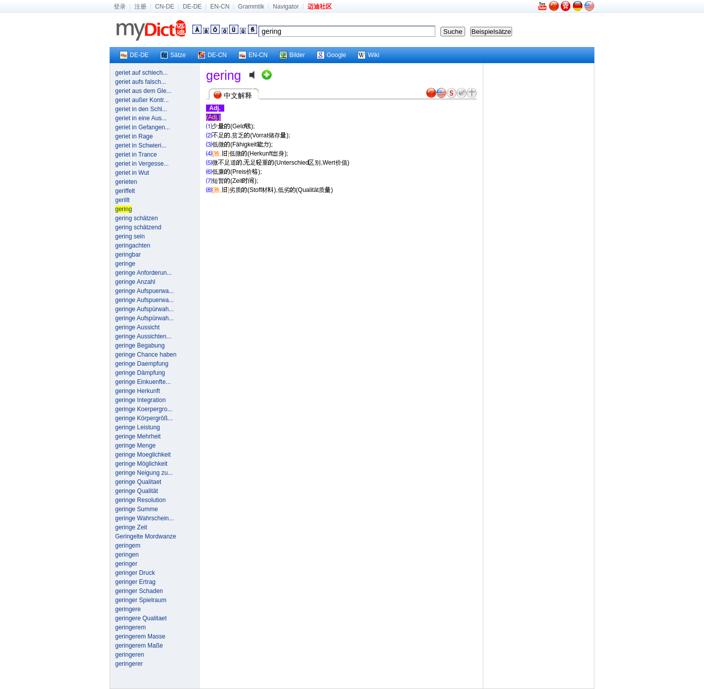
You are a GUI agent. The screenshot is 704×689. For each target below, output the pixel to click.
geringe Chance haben (145, 354)
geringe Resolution (140, 500)
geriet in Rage (134, 136)
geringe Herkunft (137, 391)
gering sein (130, 236)
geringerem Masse (140, 636)
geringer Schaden (139, 591)
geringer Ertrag (135, 581)
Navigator (285, 6)
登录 (120, 6)
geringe (125, 263)
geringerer (129, 663)
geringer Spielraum (140, 600)
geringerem (130, 627)
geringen (127, 554)
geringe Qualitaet (138, 481)
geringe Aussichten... (143, 336)
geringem (127, 545)
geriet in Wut (132, 172)
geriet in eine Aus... (141, 118)
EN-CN (219, 6)
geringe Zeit (131, 527)
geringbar (128, 254)
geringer (126, 563)
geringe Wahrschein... (144, 518)
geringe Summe (136, 509)
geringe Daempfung (141, 363)
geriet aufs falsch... (140, 81)
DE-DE (192, 6)
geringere (128, 609)
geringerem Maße (139, 645)
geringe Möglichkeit (141, 463)
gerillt (122, 200)
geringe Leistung (137, 427)
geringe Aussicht (137, 327)
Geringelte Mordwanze (145, 536)
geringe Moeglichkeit (143, 454)
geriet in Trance (136, 154)
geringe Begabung (140, 345)
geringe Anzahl (135, 281)
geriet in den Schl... (141, 109)
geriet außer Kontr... (142, 100)
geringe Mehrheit (138, 436)
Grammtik (251, 6)
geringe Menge (135, 445)
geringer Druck (135, 572)
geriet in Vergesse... (142, 163)
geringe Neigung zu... (144, 472)
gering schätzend (138, 227)
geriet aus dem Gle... (143, 90)
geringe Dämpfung (140, 372)
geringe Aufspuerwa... (144, 290)
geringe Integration (140, 400)
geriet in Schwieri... (140, 145)
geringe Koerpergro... (143, 409)
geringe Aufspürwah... (144, 309)
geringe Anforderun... (143, 272)
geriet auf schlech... (141, 72)
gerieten (126, 181)
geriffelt (125, 190)
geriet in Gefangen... (142, 127)
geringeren (129, 654)
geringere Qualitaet (141, 618)
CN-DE (164, 6)
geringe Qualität (136, 491)
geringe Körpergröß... (144, 418)
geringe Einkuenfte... (143, 381)
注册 (140, 6)
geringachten (132, 245)
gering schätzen (136, 218)
